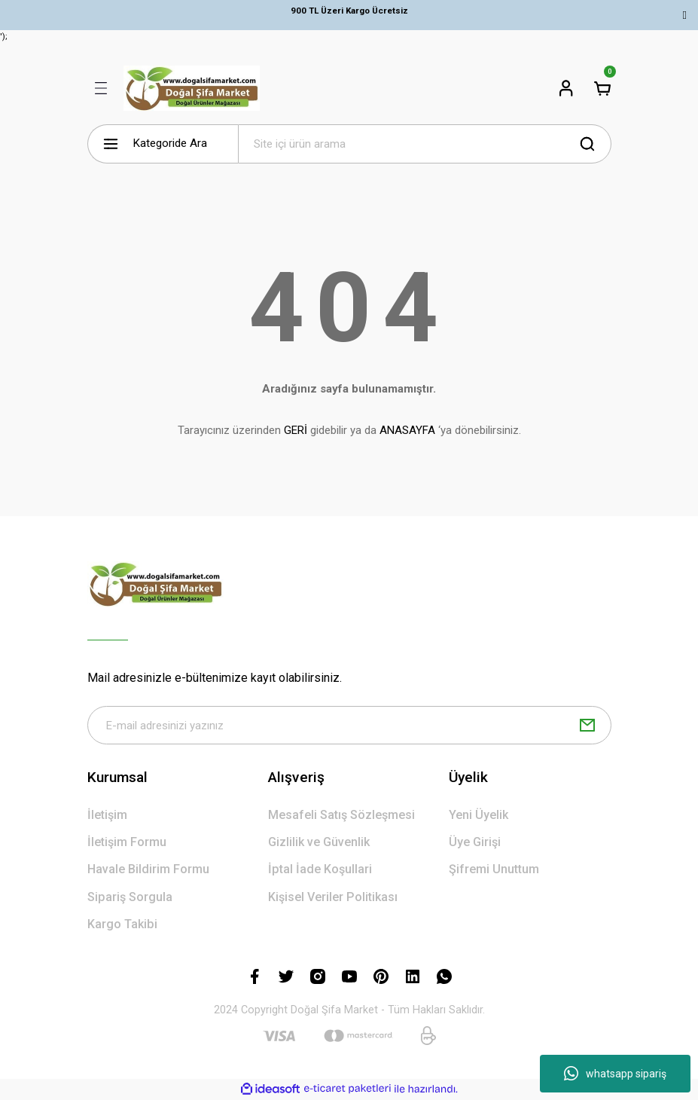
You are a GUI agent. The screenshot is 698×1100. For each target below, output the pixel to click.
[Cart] (602, 88)
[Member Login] (566, 88)
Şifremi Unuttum (494, 870)
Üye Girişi (475, 843)
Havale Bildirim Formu (148, 870)
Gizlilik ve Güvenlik (319, 843)
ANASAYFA (407, 430)
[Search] (424, 143)
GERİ (295, 430)
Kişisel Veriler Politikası (333, 897)
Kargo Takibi (122, 924)
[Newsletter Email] (349, 725)
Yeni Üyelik (478, 815)
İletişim (107, 815)
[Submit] (587, 725)
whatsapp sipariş (615, 1073)
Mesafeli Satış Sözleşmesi (341, 815)
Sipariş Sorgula (129, 897)
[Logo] (191, 88)
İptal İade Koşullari (320, 870)
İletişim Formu (126, 843)
